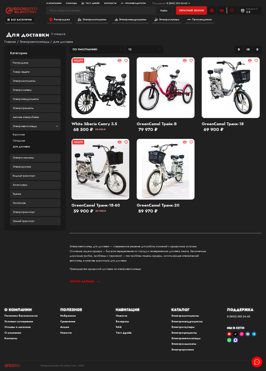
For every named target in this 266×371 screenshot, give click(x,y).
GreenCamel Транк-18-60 (95, 205)
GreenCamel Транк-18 (223, 124)
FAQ (119, 327)
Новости (66, 333)
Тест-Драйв (90, 3)
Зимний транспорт (23, 221)
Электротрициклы (23, 108)
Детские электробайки (26, 117)
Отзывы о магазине (17, 327)
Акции (64, 327)
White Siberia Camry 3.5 (94, 124)
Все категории (20, 19)
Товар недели (21, 72)
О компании (54, 3)
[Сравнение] (222, 10)
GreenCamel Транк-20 (158, 205)
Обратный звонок (191, 10)
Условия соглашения (18, 321)
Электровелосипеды (35, 126)
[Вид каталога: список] (248, 49)
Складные (19, 141)
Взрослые (19, 134)
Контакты (110, 3)
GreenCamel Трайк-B (157, 124)
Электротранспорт (24, 212)
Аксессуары (20, 185)
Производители (133, 3)
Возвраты (122, 321)
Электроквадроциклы (130, 19)
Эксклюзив (19, 203)
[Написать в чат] (257, 362)
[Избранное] (232, 10)
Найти (163, 10)
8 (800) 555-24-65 (171, 3)
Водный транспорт (24, 176)
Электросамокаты (23, 158)
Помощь (71, 3)
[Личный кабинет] (212, 10)
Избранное (68, 316)
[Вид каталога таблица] (257, 49)
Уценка (17, 194)
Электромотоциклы (92, 19)
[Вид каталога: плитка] (239, 49)
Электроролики (22, 167)
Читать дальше (85, 281)
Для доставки (21, 146)
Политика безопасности (21, 316)
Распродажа (59, 19)
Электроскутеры (166, 19)
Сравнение (67, 321)
